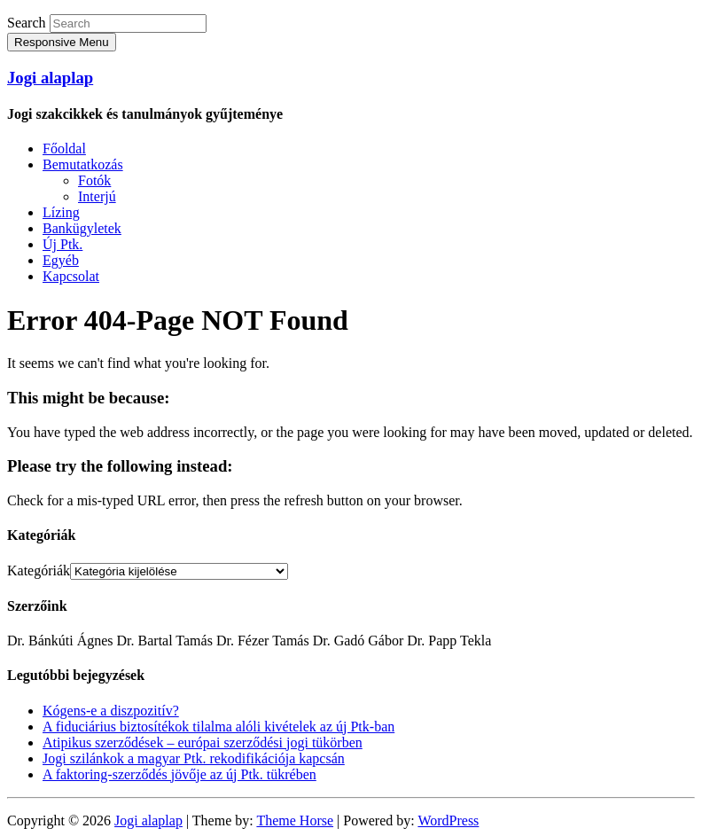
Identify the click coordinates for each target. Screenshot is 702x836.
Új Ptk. (62, 244)
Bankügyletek (82, 228)
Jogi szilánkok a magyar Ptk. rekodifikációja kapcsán (194, 758)
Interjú (97, 196)
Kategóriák (38, 570)
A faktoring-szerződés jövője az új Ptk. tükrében (179, 774)
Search (26, 22)
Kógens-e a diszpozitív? (111, 710)
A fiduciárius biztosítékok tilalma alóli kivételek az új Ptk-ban (218, 726)
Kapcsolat (71, 276)
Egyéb (61, 260)
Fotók (94, 180)
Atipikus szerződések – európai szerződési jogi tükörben (203, 742)
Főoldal (64, 148)
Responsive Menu (61, 42)
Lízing (61, 212)
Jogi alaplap (50, 77)
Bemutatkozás (83, 164)
